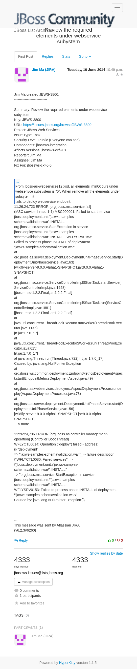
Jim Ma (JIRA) (44, 70)
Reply (21, 540)
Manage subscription (33, 582)
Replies (48, 56)
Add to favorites (29, 603)
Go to (85, 56)
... (17, 181)
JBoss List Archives (64, 20)
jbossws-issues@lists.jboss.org (38, 573)
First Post (25, 56)
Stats (66, 56)
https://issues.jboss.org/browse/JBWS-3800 (57, 125)
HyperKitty (67, 663)
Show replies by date (106, 553)
